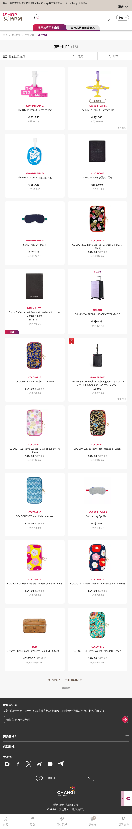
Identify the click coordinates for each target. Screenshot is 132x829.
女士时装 (16, 34)
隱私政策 (58, 805)
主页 (5, 34)
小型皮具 (29, 34)
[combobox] (72, 18)
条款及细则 (72, 805)
